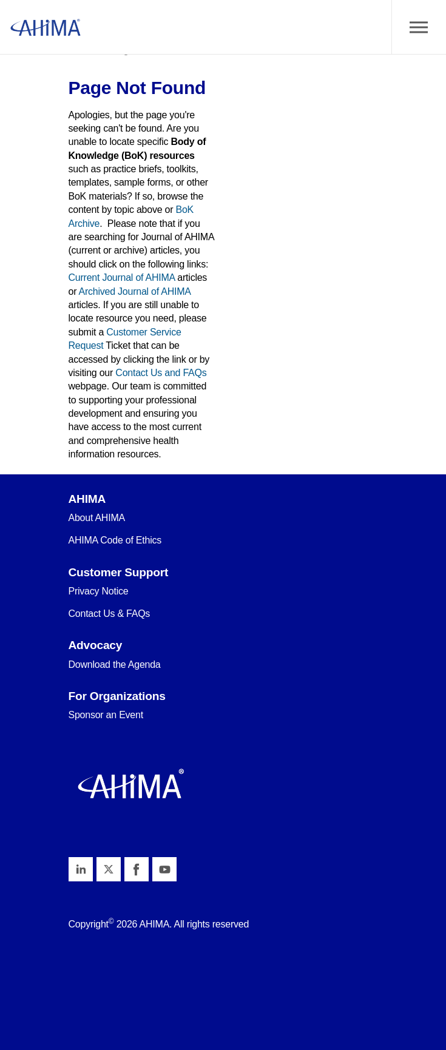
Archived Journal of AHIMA (135, 291)
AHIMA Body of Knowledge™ (45, 27)
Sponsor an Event (106, 715)
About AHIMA (97, 518)
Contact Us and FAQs (160, 373)
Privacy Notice (99, 591)
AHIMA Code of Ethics (115, 540)
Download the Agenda (115, 664)
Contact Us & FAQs (109, 613)
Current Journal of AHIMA (122, 277)
